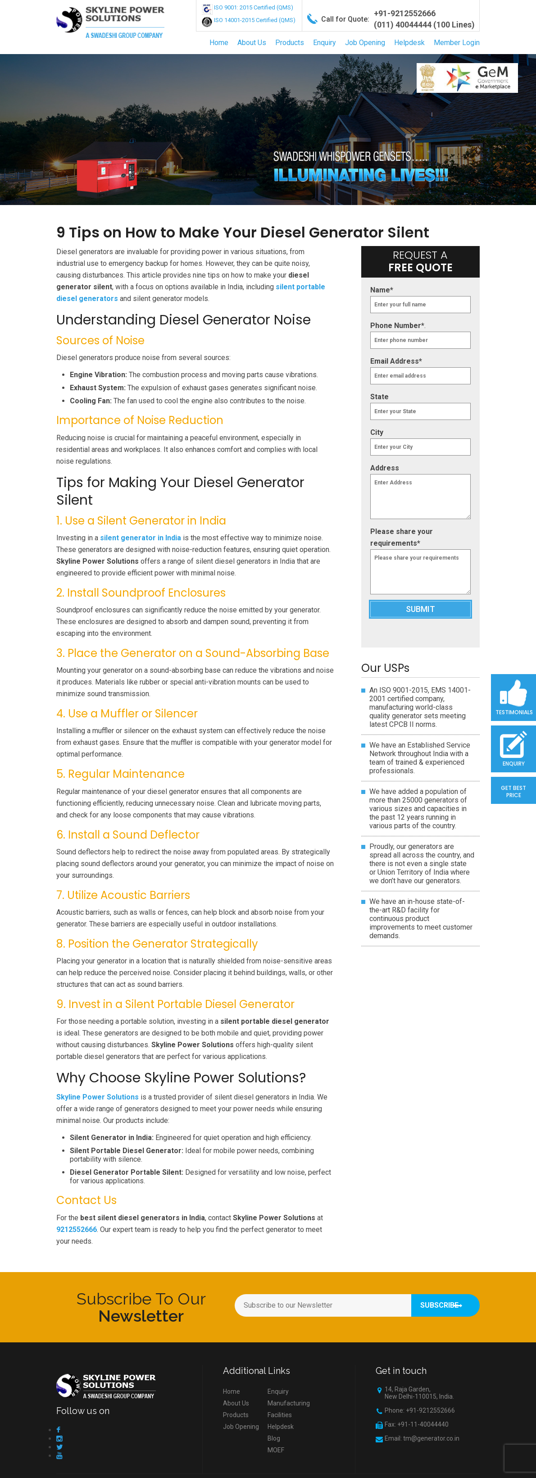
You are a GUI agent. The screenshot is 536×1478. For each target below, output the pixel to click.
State (379, 396)
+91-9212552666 (405, 13)
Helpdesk (409, 42)
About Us (251, 42)
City (376, 432)
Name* (381, 290)
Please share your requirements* (401, 537)
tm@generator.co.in (431, 1438)
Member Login (457, 42)
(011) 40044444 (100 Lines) (424, 24)
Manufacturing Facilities (289, 1409)
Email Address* (396, 361)
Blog (274, 1438)
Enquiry (324, 42)
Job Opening (365, 42)
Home (218, 42)
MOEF (276, 1450)
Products (289, 42)
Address (384, 468)
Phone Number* (397, 325)
